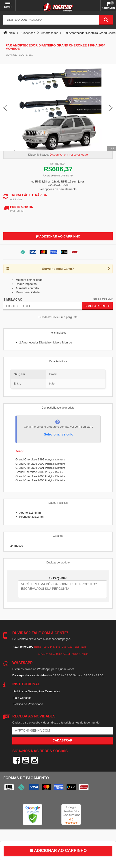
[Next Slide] (110, 107)
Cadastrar (63, 740)
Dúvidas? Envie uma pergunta (58, 317)
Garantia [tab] (58, 535)
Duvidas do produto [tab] (58, 562)
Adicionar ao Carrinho (58, 236)
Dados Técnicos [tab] (58, 502)
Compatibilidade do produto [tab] (58, 407)
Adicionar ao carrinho (58, 850)
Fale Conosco (22, 697)
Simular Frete (97, 306)
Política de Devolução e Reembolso (36, 691)
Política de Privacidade (28, 704)
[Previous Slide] (5, 107)
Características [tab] (58, 361)
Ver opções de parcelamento (58, 189)
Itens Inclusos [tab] (58, 332)
